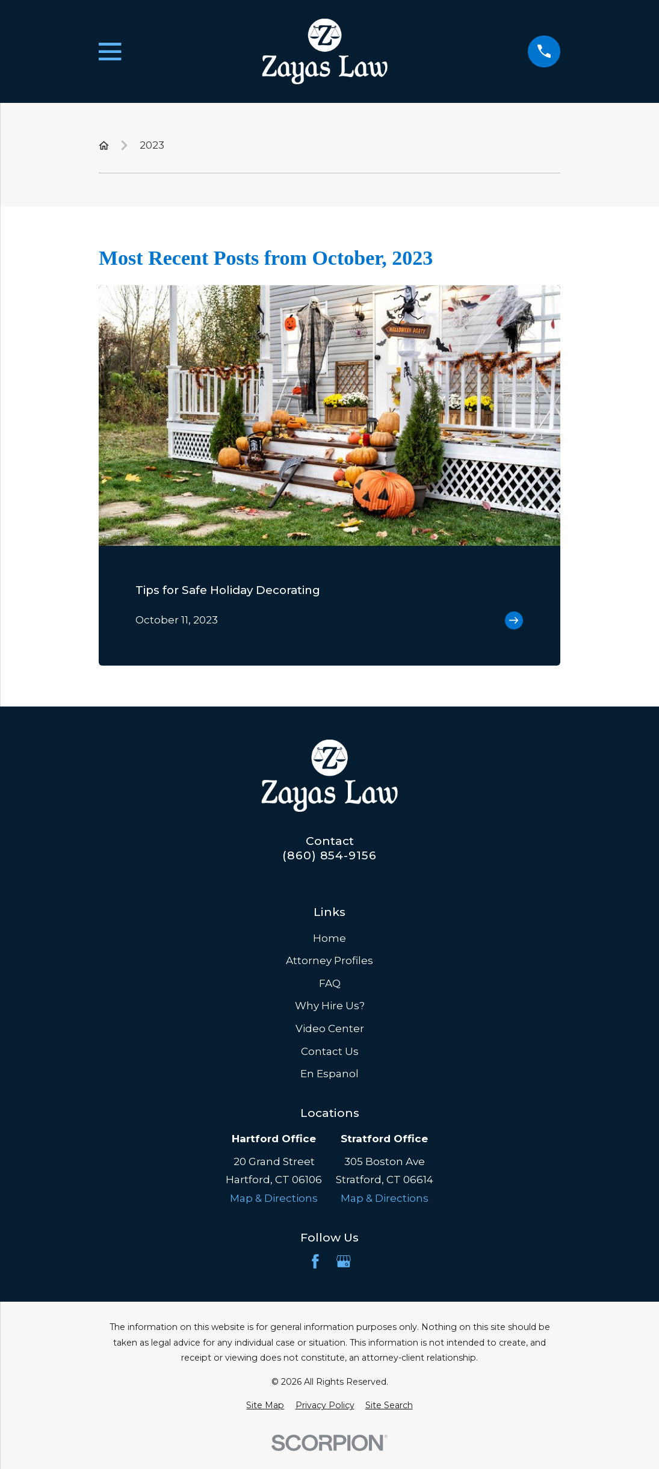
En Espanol (329, 1074)
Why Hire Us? (330, 1006)
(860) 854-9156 (329, 855)
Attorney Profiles (329, 960)
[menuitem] (265, 1406)
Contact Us (330, 1051)
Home (329, 938)
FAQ (330, 983)
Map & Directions (274, 1198)
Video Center (329, 1028)
